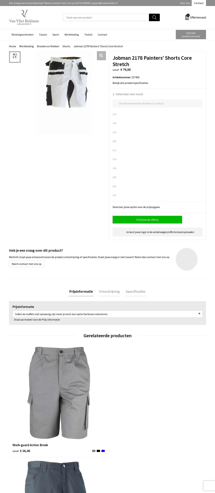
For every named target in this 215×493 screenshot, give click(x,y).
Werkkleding (26, 46)
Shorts (66, 46)
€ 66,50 (120, 406)
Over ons (185, 3)
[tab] (82, 292)
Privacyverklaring (170, 447)
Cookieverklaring (170, 442)
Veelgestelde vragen (74, 442)
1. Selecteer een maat (128, 94)
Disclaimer (166, 452)
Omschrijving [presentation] (109, 291)
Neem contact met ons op (27, 264)
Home (12, 46)
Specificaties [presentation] (134, 291)
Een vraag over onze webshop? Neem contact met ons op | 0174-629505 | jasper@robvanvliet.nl (63, 3)
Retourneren (119, 442)
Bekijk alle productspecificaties (131, 83)
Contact (198, 3)
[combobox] (106, 17)
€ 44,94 (70, 401)
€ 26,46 (21, 401)
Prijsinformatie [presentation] (82, 291)
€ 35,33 (169, 401)
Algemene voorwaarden (173, 437)
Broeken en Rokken (48, 46)
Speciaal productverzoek (191, 34)
